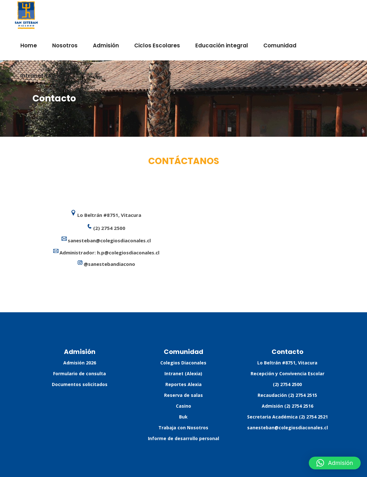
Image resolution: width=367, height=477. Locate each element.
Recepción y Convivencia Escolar (287, 373)
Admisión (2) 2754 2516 (287, 406)
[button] (335, 463)
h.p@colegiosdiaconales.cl (128, 252)
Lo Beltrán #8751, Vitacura (287, 363)
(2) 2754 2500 (287, 384)
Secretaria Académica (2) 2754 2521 (287, 417)
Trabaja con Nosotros (183, 428)
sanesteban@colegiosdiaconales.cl (287, 428)
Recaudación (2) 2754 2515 (287, 395)
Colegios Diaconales (183, 363)
